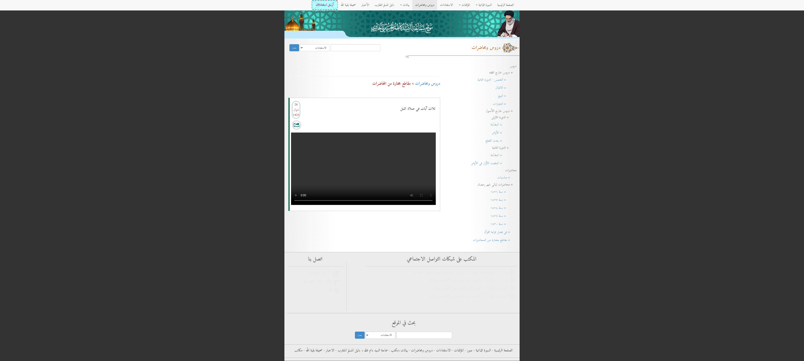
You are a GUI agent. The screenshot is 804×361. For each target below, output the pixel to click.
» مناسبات (505, 178)
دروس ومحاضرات (424, 5)
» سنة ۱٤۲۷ (502, 200)
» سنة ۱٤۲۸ (502, 208)
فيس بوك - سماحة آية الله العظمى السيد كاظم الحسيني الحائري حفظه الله (470, 280)
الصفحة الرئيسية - (502, 350)
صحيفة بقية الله (348, 5)
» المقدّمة (502, 125)
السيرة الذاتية (484, 5)
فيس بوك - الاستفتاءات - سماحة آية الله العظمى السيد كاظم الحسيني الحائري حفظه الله (461, 272)
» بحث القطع (500, 141)
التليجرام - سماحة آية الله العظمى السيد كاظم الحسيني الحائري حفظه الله (470, 288)
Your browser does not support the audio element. (363, 168)
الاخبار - (328, 350)
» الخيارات (503, 104)
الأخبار (365, 5)
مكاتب (298, 350)
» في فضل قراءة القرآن (499, 232)
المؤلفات (464, 5)
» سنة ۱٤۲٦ (502, 192)
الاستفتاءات (446, 5)
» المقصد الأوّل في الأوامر (492, 163)
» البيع (506, 96)
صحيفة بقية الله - (312, 350)
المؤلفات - (457, 350)
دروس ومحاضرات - (420, 350)
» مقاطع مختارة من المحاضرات (493, 240)
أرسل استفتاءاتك (325, 5)
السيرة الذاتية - (481, 350)
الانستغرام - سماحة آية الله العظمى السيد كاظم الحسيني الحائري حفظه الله (470, 296)
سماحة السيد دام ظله (375, 350)
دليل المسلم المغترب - (347, 350)
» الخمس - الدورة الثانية (496, 80)
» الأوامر (503, 133)
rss (330, 290)
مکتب (394, 350)
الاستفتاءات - (442, 350)
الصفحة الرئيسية (505, 5)
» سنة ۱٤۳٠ (502, 224)
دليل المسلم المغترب (384, 5)
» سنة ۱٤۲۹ (502, 216)
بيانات (404, 5)
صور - (468, 350)
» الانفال (504, 88)
